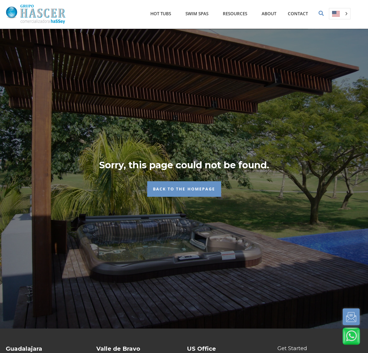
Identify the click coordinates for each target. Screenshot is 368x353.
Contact (298, 13)
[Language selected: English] (339, 13)
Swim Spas (198, 13)
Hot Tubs (162, 13)
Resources (236, 13)
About (269, 13)
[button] (321, 13)
